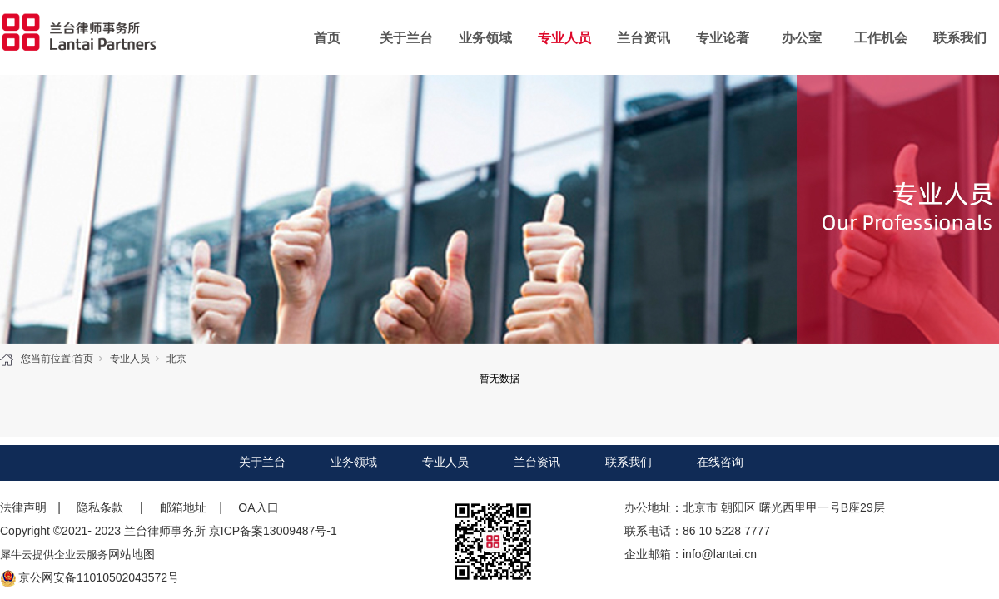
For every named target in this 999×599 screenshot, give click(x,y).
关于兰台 (406, 38)
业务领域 (485, 38)
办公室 (802, 38)
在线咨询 (720, 461)
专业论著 (722, 38)
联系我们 (960, 38)
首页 (327, 38)
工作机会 (880, 38)
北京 (176, 358)
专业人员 (564, 38)
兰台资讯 (643, 38)
